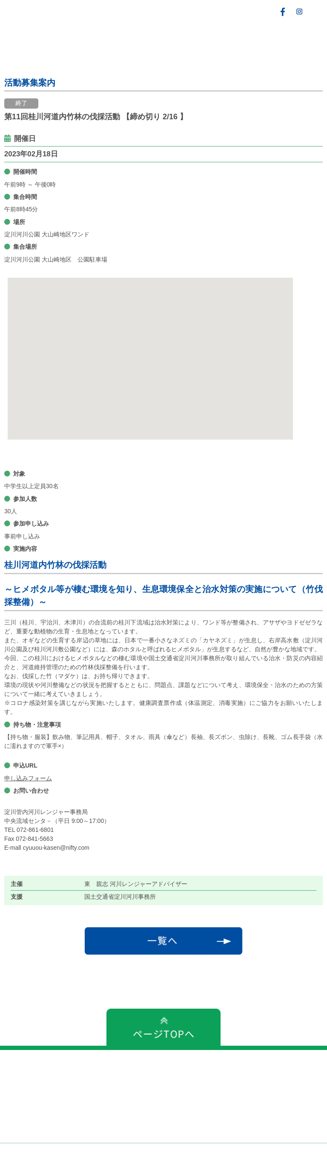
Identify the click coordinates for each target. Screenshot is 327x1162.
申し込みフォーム (28, 778)
